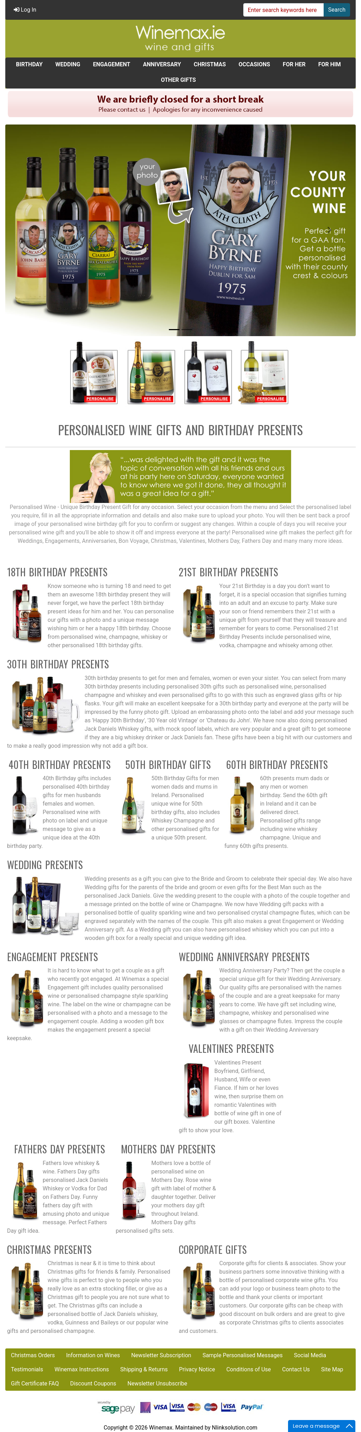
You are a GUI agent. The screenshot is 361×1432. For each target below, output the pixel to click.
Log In (25, 9)
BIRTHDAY (29, 64)
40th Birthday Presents (59, 764)
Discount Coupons (93, 1383)
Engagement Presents (52, 956)
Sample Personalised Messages (242, 1355)
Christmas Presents (49, 1249)
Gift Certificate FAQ (35, 1383)
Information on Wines (93, 1355)
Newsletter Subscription (161, 1355)
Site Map (332, 1369)
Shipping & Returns (144, 1369)
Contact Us (296, 1369)
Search (336, 9)
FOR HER (294, 64)
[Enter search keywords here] (283, 10)
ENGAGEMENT (111, 64)
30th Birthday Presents (58, 664)
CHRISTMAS (210, 64)
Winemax (160, 1427)
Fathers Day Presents (59, 1149)
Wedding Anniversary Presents (244, 956)
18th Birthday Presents (57, 572)
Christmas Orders (33, 1355)
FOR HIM (329, 64)
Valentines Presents (231, 1048)
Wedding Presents (45, 864)
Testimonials (27, 1369)
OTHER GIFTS (178, 80)
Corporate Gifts (213, 1249)
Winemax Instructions (81, 1369)
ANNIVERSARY (162, 64)
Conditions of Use (248, 1369)
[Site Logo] (180, 38)
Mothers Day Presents (168, 1149)
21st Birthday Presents (228, 572)
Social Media (310, 1355)
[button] (31, 230)
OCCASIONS (254, 64)
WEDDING (67, 64)
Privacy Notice (197, 1369)
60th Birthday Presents (277, 764)
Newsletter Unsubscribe (157, 1383)
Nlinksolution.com (234, 1427)
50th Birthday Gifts (168, 764)
